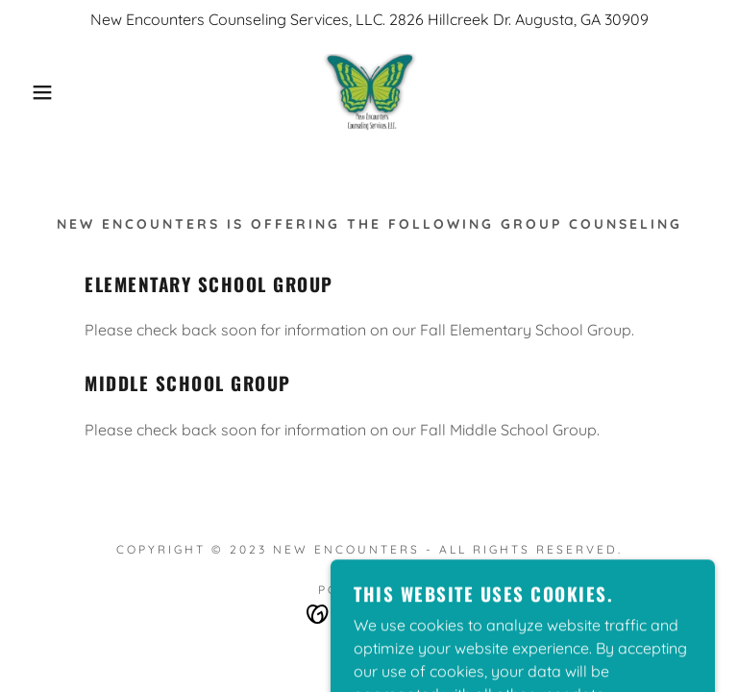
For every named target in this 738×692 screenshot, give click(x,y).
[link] (369, 92)
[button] (37, 92)
